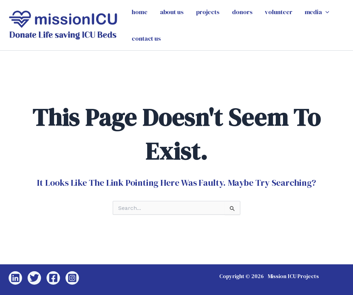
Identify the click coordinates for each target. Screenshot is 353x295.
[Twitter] (34, 278)
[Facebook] (53, 278)
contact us (146, 38)
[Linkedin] (15, 278)
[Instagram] (72, 278)
